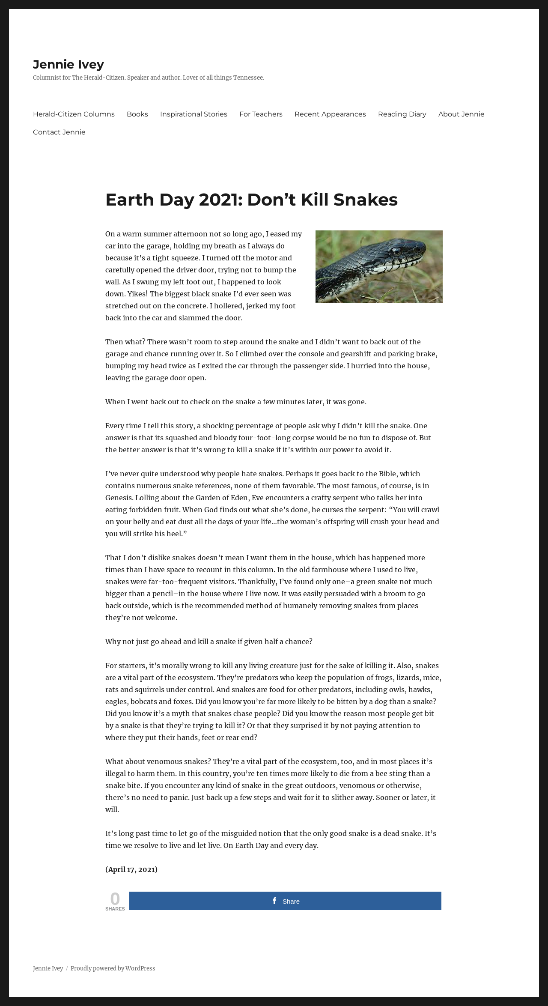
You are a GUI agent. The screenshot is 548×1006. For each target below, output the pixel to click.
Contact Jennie (59, 132)
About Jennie (461, 114)
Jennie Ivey (68, 64)
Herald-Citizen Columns (74, 114)
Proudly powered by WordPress (113, 968)
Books (137, 114)
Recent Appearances (330, 114)
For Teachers (261, 114)
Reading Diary (402, 114)
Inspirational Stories (193, 114)
